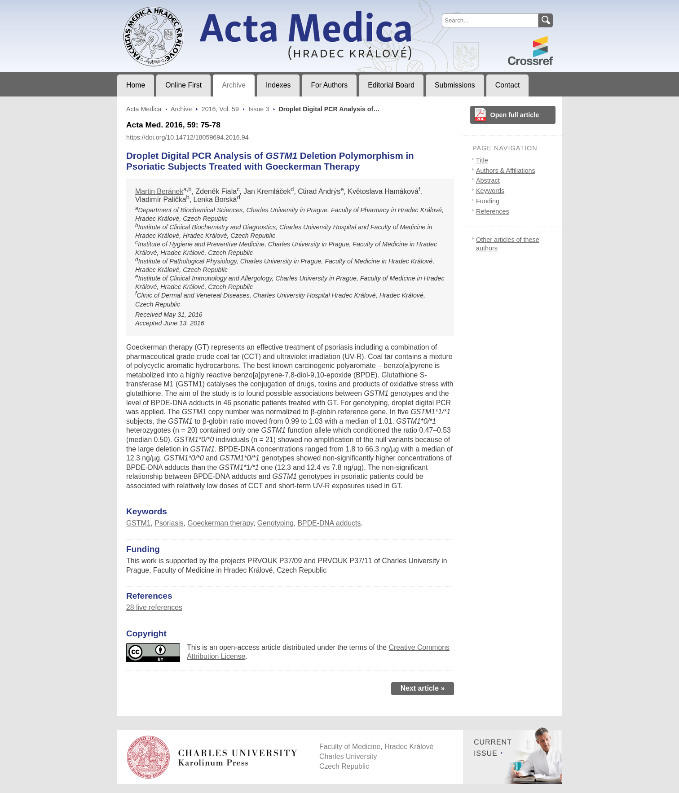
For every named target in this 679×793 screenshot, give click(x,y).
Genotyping (275, 523)
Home (135, 85)
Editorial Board (391, 85)
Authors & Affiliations (505, 170)
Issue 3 (258, 109)
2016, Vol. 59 (220, 109)
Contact (507, 85)
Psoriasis (168, 523)
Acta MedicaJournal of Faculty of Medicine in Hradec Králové (192, 7)
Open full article (514, 114)
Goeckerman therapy (220, 523)
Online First (183, 85)
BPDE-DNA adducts (329, 523)
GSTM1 (138, 523)
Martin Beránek (159, 191)
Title (482, 160)
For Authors (329, 85)
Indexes (278, 85)
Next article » (423, 688)
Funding (487, 201)
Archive (234, 85)
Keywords (490, 190)
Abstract (488, 180)
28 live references (154, 607)
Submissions (455, 85)
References (492, 211)
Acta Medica (143, 109)
